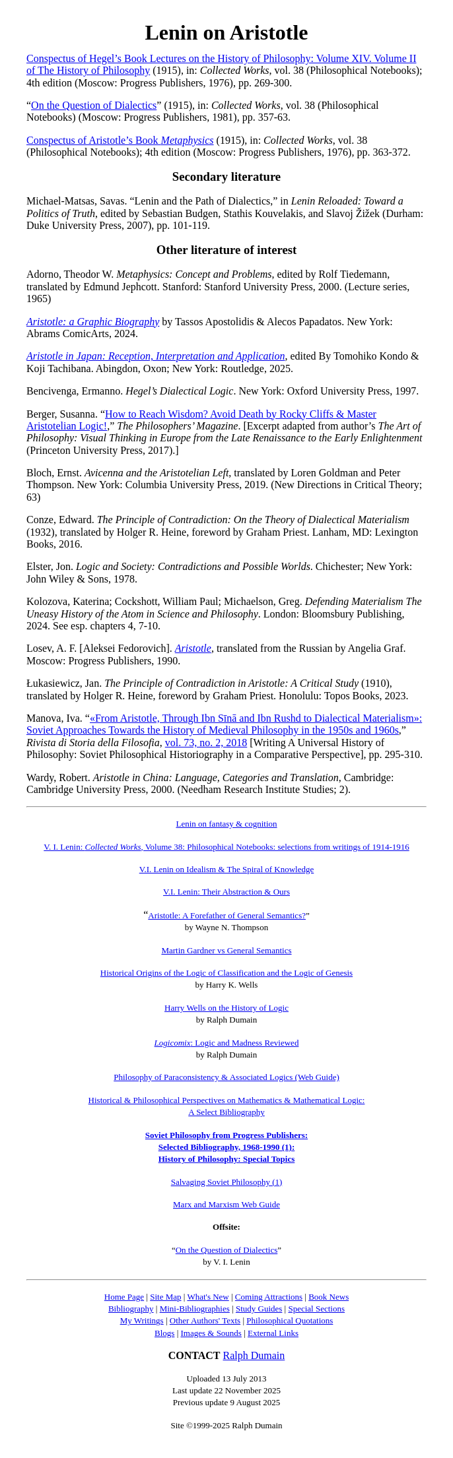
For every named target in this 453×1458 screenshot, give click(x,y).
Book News (328, 1297)
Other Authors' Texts (205, 1320)
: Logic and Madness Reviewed (227, 1043)
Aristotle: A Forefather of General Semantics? (227, 915)
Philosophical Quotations (289, 1320)
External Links (273, 1333)
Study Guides (259, 1309)
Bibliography (131, 1309)
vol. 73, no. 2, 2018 (206, 742)
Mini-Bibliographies (195, 1309)
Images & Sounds (210, 1333)
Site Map (165, 1297)
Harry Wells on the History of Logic (226, 1008)
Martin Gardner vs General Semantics (226, 950)
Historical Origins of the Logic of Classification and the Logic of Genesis (226, 973)
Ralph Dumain (254, 1355)
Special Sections (316, 1309)
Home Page (124, 1297)
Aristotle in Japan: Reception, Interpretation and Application (155, 356)
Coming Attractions (268, 1297)
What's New (207, 1297)
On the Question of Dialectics (94, 105)
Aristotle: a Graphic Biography (92, 321)
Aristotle (193, 648)
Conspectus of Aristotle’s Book (120, 140)
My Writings (142, 1320)
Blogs (164, 1333)
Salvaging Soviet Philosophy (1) (227, 1182)
